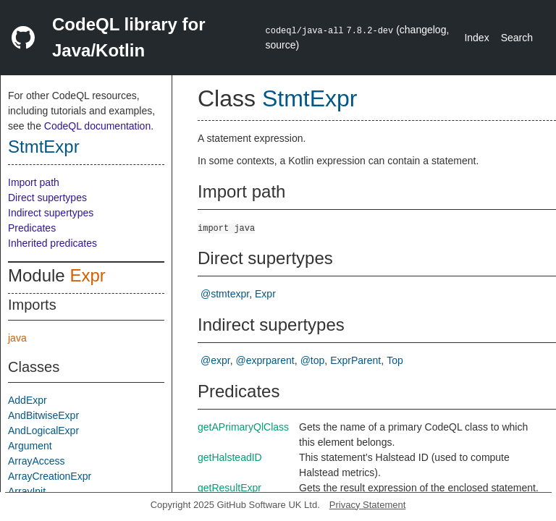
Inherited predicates (52, 243)
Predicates (32, 228)
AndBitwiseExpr (43, 415)
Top (395, 360)
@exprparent (265, 360)
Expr (87, 275)
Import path (33, 182)
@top (312, 360)
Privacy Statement (367, 504)
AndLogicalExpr (43, 430)
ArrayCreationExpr (49, 476)
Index (476, 37)
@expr (215, 360)
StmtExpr (44, 146)
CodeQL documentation (97, 126)
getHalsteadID (230, 457)
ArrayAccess (36, 461)
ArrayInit (27, 491)
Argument (30, 446)
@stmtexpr (225, 294)
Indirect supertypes (50, 213)
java (17, 338)
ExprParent (355, 360)
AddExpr (27, 400)
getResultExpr (229, 488)
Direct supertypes (47, 197)
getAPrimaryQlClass (243, 427)
